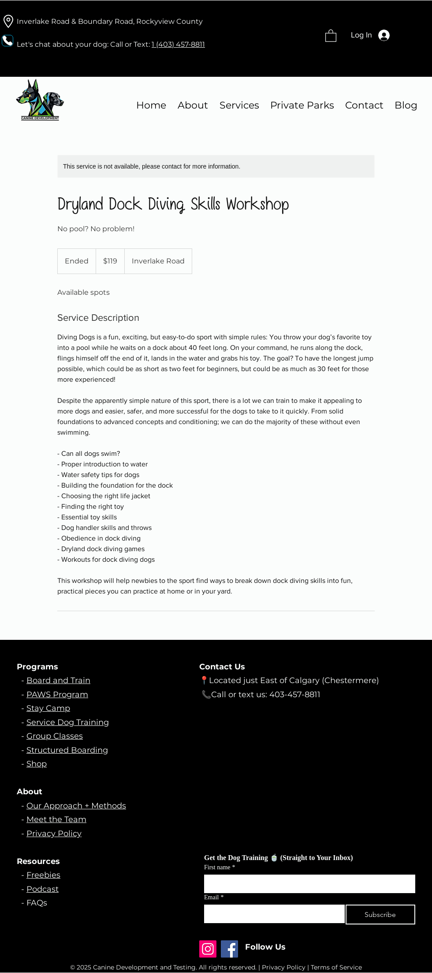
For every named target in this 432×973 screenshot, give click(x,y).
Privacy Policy (54, 833)
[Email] (271, 913)
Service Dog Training (67, 722)
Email (213, 897)
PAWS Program (57, 694)
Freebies (43, 875)
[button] (330, 35)
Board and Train (58, 680)
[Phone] (7, 40)
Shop (36, 764)
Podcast (42, 889)
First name (219, 867)
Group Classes (54, 736)
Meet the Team (56, 819)
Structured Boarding (67, 750)
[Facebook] (229, 949)
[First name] (307, 883)
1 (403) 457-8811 (178, 44)
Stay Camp (48, 708)
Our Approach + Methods (76, 806)
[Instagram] (207, 949)
